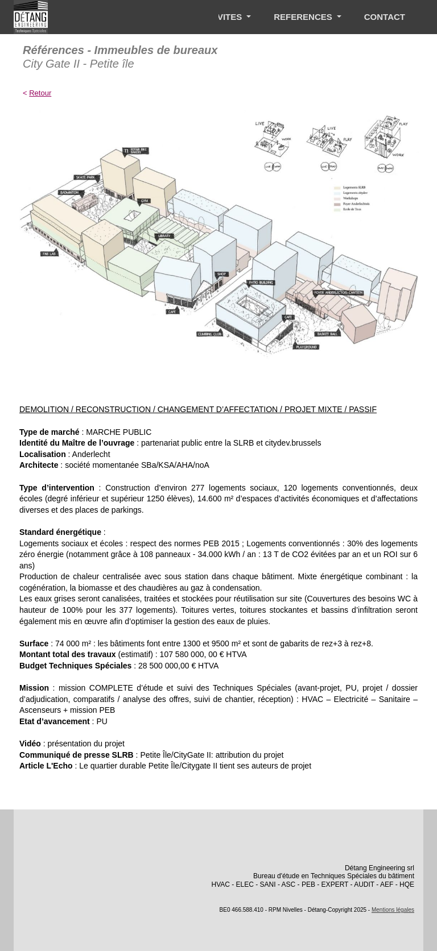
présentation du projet (86, 743)
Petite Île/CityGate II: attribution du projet (211, 754)
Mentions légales (393, 910)
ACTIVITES (221, 17)
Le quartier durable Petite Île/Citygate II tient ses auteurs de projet (195, 765)
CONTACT (384, 17)
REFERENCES (304, 17)
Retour (40, 93)
